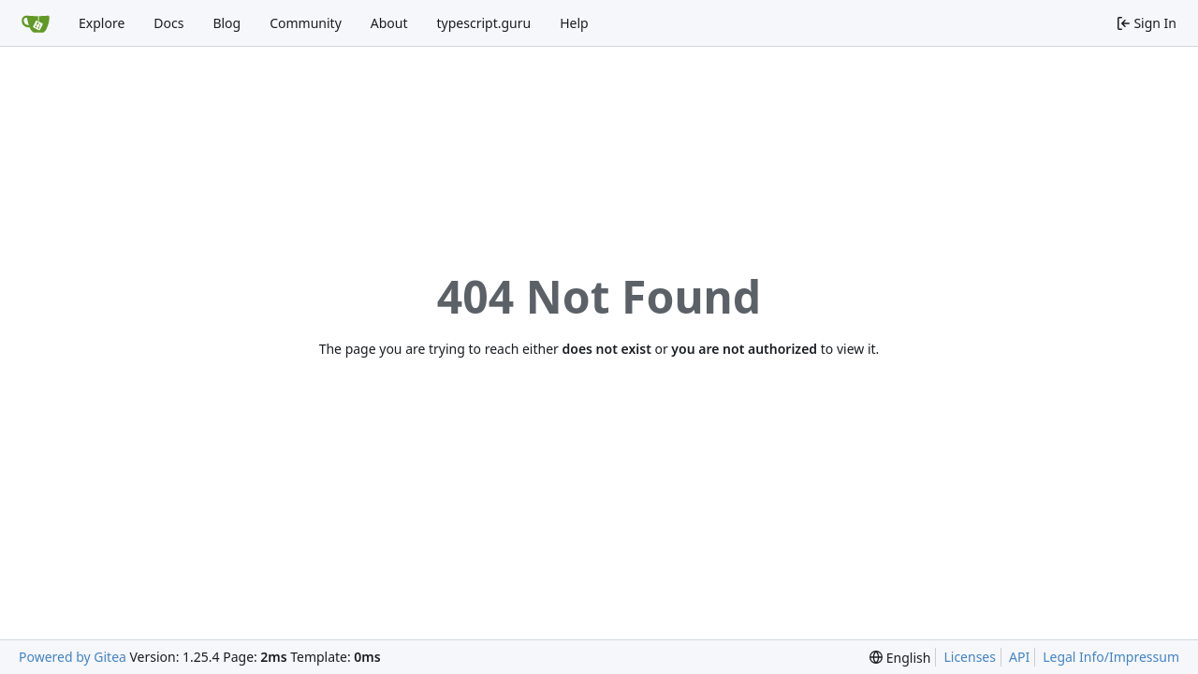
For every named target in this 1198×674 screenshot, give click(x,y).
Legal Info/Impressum (1111, 657)
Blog (226, 23)
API (1019, 657)
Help (574, 23)
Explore (101, 23)
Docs (168, 23)
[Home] (35, 23)
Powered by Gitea (72, 657)
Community (306, 23)
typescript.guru (484, 23)
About (389, 23)
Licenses (969, 657)
